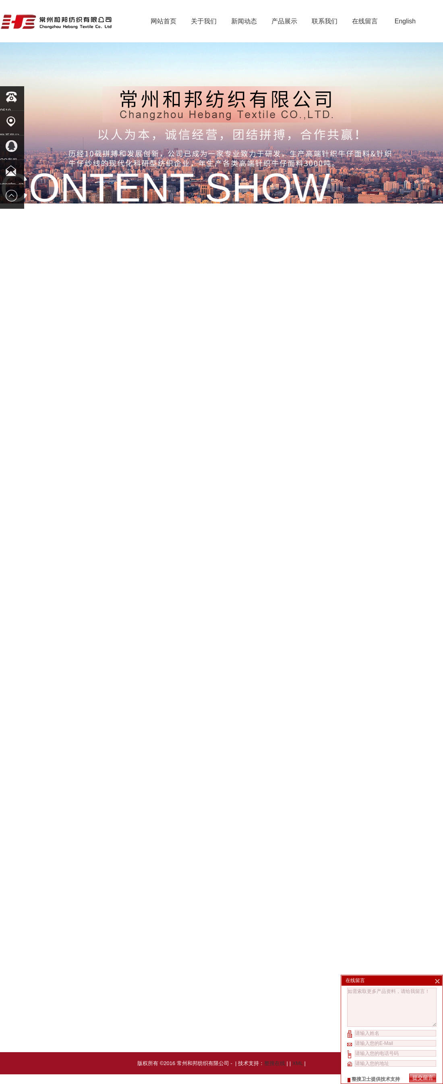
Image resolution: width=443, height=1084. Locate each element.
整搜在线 (274, 1073)
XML (297, 1073)
